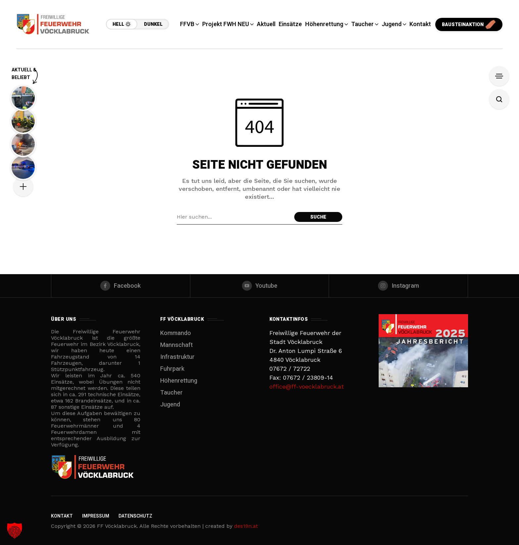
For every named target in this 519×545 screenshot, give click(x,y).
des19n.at (246, 526)
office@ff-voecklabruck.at (306, 386)
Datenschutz (135, 516)
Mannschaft (176, 345)
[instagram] (398, 285)
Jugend (170, 404)
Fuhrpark (172, 368)
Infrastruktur (177, 357)
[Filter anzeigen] (499, 76)
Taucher (171, 392)
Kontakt (62, 516)
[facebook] (120, 285)
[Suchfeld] (234, 217)
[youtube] (259, 285)
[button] (14, 530)
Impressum (95, 516)
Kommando (175, 333)
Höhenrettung (178, 380)
